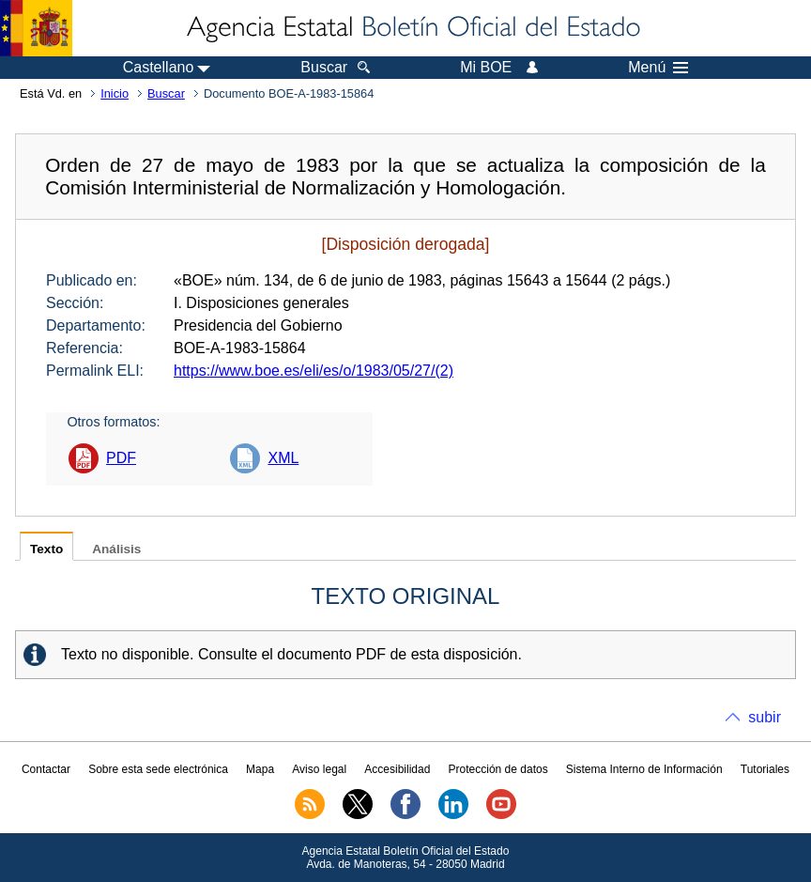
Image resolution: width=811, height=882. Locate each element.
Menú (658, 67)
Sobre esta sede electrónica (158, 769)
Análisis (116, 549)
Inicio (114, 93)
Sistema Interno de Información (644, 769)
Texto (46, 549)
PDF (121, 458)
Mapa (260, 769)
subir (764, 717)
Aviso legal (319, 769)
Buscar (166, 93)
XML (283, 458)
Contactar (46, 769)
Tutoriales (765, 769)
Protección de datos (498, 769)
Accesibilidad (397, 769)
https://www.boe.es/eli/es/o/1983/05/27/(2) (313, 371)
